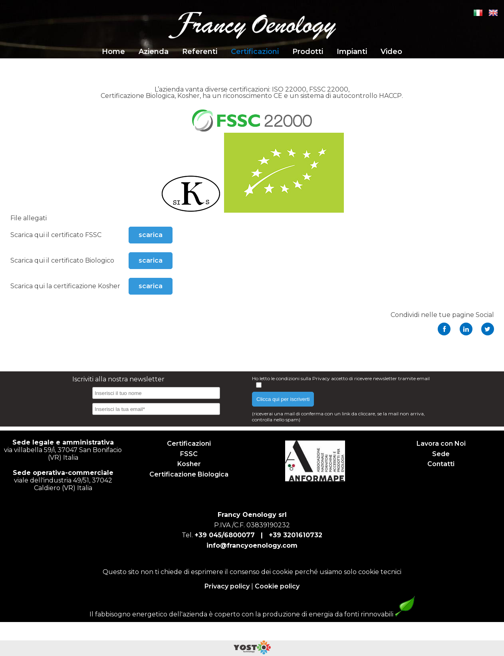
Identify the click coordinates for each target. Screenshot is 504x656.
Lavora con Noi (441, 443)
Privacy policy (227, 586)
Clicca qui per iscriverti (283, 399)
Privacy (321, 378)
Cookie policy (277, 586)
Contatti (440, 464)
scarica (151, 235)
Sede (441, 454)
